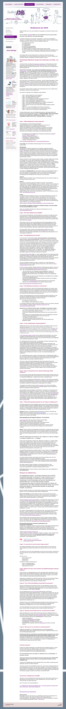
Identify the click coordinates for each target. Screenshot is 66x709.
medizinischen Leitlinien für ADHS (28, 335)
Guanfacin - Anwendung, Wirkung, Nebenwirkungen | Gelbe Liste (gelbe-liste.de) (38, 203)
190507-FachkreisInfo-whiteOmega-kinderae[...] (32, 540)
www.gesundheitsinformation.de (43, 141)
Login (61, 704)
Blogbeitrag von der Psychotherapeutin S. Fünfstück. (9, 94)
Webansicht (60, 705)
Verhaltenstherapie (33, 280)
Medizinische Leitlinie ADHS (41, 304)
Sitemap (12, 704)
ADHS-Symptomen (39, 615)
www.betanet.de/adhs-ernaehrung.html (30, 531)
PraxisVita (41, 385)
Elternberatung (43, 622)
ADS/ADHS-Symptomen (38, 268)
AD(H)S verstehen (13, 138)
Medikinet (53, 133)
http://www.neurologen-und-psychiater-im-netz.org (32, 283)
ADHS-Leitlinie (29, 254)
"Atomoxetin (24, 136)
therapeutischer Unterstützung (39, 64)
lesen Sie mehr (41, 699)
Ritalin (28, 134)
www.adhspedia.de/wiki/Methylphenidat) (27, 305)
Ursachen (29, 219)
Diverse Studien (23, 419)
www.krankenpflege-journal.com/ (29, 192)
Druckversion (7, 704)
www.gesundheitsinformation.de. (26, 210)
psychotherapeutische (31, 619)
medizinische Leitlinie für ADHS (29, 499)
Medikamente (13, 107)
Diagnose (27, 82)
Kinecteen (32, 134)
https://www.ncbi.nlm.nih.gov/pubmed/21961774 (31, 515)
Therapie (29, 34)
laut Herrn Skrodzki (35, 591)
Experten (26, 267)
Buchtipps (14, 131)
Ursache (47, 380)
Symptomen (37, 380)
